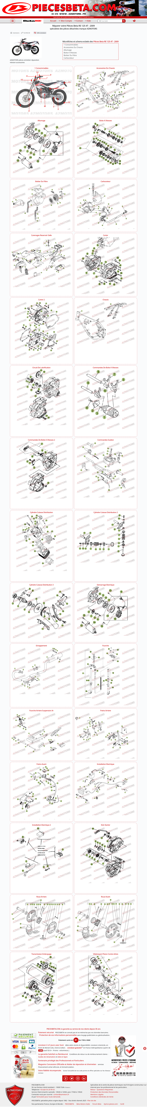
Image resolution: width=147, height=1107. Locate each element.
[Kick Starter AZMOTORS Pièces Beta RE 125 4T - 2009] (105, 859)
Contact (78, 21)
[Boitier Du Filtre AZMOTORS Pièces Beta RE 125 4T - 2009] (41, 206)
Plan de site (91, 1100)
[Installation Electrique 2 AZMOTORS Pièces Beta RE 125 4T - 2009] (41, 853)
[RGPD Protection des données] (123, 1046)
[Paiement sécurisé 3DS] (23, 1043)
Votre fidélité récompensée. (50, 1070)
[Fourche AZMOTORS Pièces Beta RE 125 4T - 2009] (105, 676)
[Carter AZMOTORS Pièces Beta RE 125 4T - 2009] (105, 265)
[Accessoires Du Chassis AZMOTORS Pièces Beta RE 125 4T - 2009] (105, 92)
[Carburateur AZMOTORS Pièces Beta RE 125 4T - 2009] (105, 206)
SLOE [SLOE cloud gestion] (122, 1104)
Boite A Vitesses (70, 52)
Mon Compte (65, 21)
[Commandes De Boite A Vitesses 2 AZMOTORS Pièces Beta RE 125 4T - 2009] (41, 474)
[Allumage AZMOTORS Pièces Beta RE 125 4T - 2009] (41, 147)
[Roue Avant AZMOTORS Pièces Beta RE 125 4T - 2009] (105, 922)
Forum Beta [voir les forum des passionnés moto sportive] (96, 1104)
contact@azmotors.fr (61, 1094)
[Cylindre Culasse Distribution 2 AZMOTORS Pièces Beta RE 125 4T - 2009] (105, 538)
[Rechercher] (124, 21)
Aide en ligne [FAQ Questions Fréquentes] (62, 1057)
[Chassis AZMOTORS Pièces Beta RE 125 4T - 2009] (105, 323)
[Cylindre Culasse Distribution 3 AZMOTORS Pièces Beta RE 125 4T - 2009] (41, 613)
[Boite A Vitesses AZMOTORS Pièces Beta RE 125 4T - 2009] (105, 149)
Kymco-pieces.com (111, 1104)
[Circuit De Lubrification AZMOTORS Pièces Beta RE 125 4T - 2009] (41, 401)
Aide (88, 21)
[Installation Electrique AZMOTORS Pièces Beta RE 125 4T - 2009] (105, 790)
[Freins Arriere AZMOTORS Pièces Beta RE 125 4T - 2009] (105, 735)
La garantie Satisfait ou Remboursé (53, 1054)
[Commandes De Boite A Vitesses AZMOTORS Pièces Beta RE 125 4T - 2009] (105, 399)
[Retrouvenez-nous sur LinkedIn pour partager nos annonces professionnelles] (84, 1078)
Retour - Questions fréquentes (101, 1090)
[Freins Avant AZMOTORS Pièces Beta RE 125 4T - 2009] (41, 792)
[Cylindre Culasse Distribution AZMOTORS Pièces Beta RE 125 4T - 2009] (41, 546)
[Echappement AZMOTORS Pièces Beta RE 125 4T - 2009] (41, 670)
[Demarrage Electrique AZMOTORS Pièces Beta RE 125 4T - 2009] (105, 611)
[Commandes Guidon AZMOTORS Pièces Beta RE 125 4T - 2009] (105, 470)
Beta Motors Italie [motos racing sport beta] (83, 1104)
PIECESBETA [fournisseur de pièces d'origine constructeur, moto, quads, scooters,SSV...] (69, 1104)
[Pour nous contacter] (123, 1067)
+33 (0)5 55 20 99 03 (47, 1090)
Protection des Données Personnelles (104, 1092)
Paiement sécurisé (46, 1032)
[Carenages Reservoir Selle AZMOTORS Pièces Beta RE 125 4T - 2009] (41, 262)
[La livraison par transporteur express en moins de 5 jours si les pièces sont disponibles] (23, 1066)
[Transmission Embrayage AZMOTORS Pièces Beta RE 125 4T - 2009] (41, 984)
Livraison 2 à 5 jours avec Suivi (51, 1045)
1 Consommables (71, 44)
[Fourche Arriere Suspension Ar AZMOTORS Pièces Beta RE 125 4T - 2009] (41, 734)
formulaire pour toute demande (48, 1097)
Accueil (53, 21)
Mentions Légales (97, 1094)
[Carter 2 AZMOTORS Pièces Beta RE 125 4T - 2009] (41, 331)
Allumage (68, 50)
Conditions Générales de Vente (101, 1097)
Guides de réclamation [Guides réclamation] (46, 1057)
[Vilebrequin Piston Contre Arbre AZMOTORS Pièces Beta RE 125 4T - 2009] (105, 988)
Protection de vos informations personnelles (58, 1035)
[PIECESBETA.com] (32, 20)
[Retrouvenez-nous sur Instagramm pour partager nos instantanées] (78, 1078)
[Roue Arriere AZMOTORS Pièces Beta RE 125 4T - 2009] (41, 923)
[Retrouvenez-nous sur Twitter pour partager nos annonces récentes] (72, 1078)
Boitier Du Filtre (70, 55)
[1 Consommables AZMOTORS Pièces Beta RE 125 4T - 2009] (41, 92)
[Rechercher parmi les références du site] (110, 21)
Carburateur (69, 58)
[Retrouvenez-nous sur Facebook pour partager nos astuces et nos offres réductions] (66, 1078)
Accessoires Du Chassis (73, 47)
